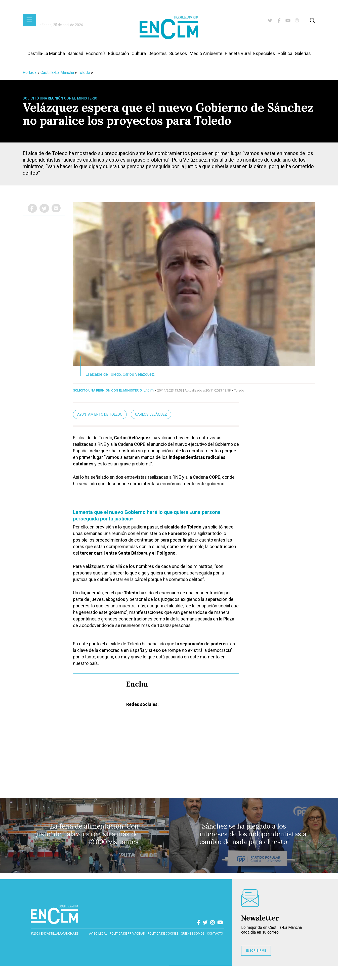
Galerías (303, 53)
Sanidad (75, 53)
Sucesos (178, 53)
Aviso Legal (98, 933)
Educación (118, 53)
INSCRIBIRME (256, 950)
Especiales (264, 53)
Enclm (149, 390)
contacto (215, 933)
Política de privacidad (127, 933)
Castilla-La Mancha (46, 53)
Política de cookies (163, 933)
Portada (29, 72)
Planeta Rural (238, 53)
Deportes (157, 53)
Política (285, 53)
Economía (96, 53)
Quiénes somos (192, 933)
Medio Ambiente (206, 53)
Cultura (139, 53)
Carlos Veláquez (151, 414)
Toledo (84, 72)
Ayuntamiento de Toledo (99, 414)
